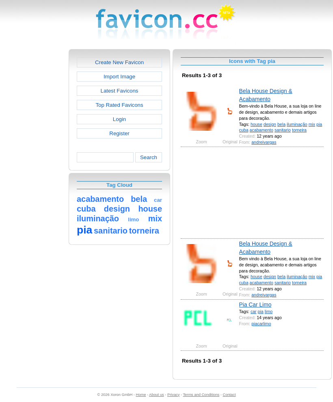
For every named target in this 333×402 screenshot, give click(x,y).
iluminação (297, 124)
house (256, 124)
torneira (299, 130)
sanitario (283, 130)
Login (119, 119)
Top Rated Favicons (119, 105)
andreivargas (263, 142)
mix (312, 124)
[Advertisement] (33, 171)
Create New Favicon (119, 62)
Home (141, 395)
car (254, 311)
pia (319, 124)
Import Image (119, 76)
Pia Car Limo (255, 304)
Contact (229, 395)
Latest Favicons (119, 91)
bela (281, 124)
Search (148, 157)
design (270, 124)
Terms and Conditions (201, 395)
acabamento (261, 130)
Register (119, 133)
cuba (244, 130)
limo (268, 311)
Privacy (173, 395)
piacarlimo (261, 323)
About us (156, 395)
